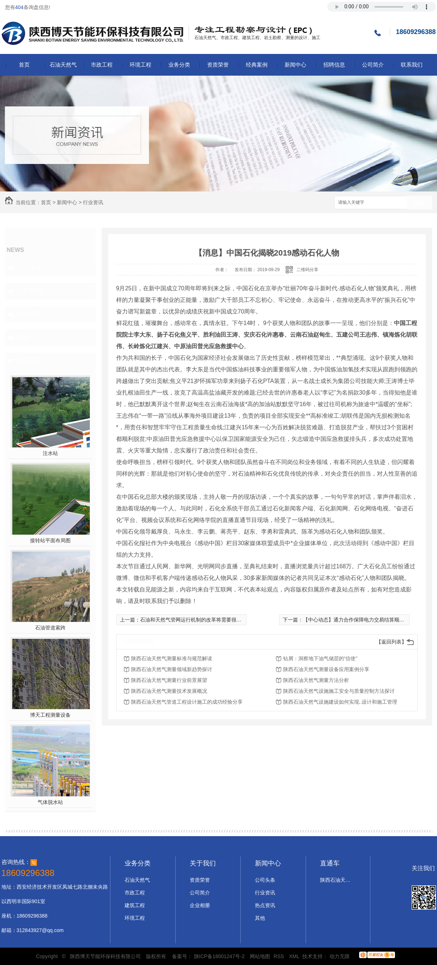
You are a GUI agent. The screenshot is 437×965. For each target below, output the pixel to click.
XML (295, 956)
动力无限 (339, 956)
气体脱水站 (50, 802)
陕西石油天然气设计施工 (336, 880)
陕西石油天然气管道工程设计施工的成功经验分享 (187, 702)
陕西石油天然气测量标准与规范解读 (171, 658)
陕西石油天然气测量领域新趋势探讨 (171, 669)
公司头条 (29, 267)
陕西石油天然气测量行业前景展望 (169, 680)
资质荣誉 (218, 65)
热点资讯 (29, 314)
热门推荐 (29, 360)
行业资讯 (93, 202)
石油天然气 (63, 65)
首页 (24, 65)
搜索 (419, 203)
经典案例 (257, 65)
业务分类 (179, 65)
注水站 (50, 453)
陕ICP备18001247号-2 (219, 956)
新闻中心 (295, 65)
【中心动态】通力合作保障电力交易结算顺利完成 (359, 620)
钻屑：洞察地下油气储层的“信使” (320, 658)
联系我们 (412, 65)
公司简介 (373, 65)
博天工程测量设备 (50, 715)
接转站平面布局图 (50, 540)
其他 (22, 337)
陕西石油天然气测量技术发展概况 (169, 691)
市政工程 (102, 65)
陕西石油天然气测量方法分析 (316, 680)
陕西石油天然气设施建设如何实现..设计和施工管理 (340, 702)
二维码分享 (307, 269)
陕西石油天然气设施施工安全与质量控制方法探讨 (339, 691)
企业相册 (200, 905)
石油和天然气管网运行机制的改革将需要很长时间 (196, 620)
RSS (280, 956)
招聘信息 (334, 65)
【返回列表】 (391, 642)
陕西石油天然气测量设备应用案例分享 (326, 669)
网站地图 (260, 956)
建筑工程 (135, 905)
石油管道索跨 (50, 628)
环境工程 (140, 65)
